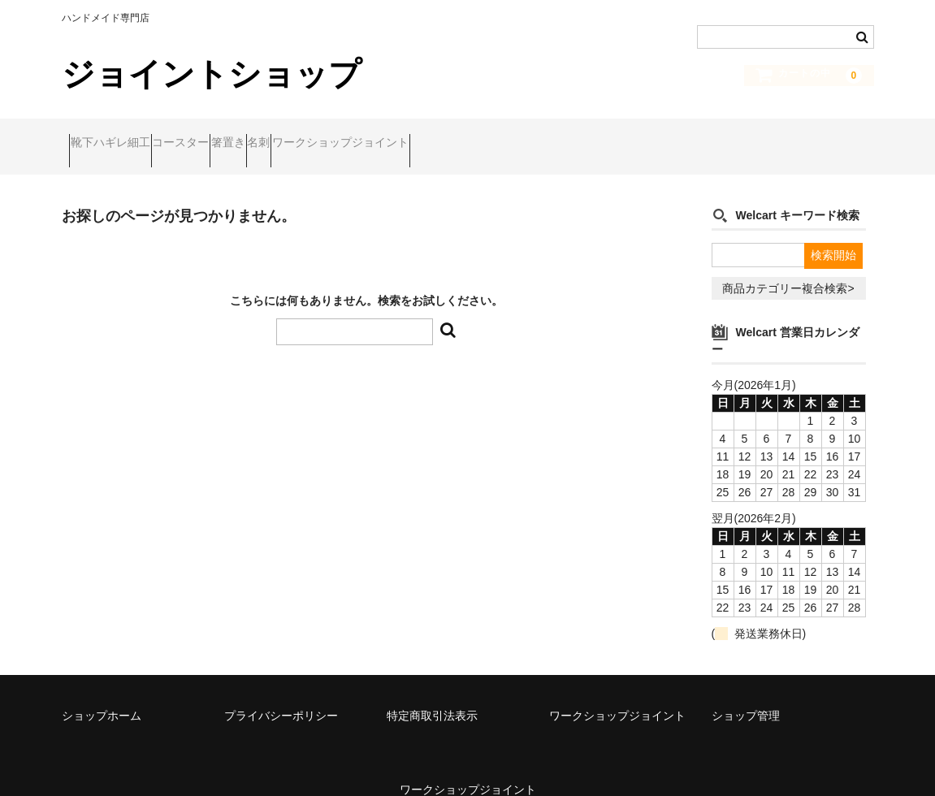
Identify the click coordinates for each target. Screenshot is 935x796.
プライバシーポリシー (281, 693)
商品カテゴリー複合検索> (788, 266)
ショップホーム (101, 693)
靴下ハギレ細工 (118, 135)
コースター (219, 135)
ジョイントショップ (211, 74)
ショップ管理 (746, 693)
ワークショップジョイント (473, 135)
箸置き (298, 135)
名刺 (359, 135)
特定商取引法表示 (432, 693)
